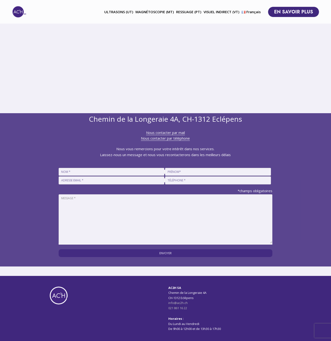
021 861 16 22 (177, 308)
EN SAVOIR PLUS (298, 11)
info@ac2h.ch (178, 303)
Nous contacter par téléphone (165, 138)
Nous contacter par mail (165, 132)
